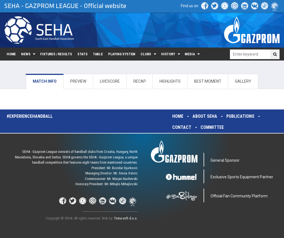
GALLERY (243, 81)
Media (190, 54)
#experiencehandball (30, 116)
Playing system (121, 54)
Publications (240, 116)
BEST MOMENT (207, 81)
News (25, 54)
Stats (82, 54)
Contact (181, 127)
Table (98, 54)
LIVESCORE (110, 81)
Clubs (146, 54)
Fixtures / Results (56, 54)
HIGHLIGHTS (170, 81)
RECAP (139, 81)
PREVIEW (78, 81)
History (168, 54)
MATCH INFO (45, 81)
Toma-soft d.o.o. (126, 218)
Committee (212, 127)
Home (11, 54)
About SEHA (204, 116)
